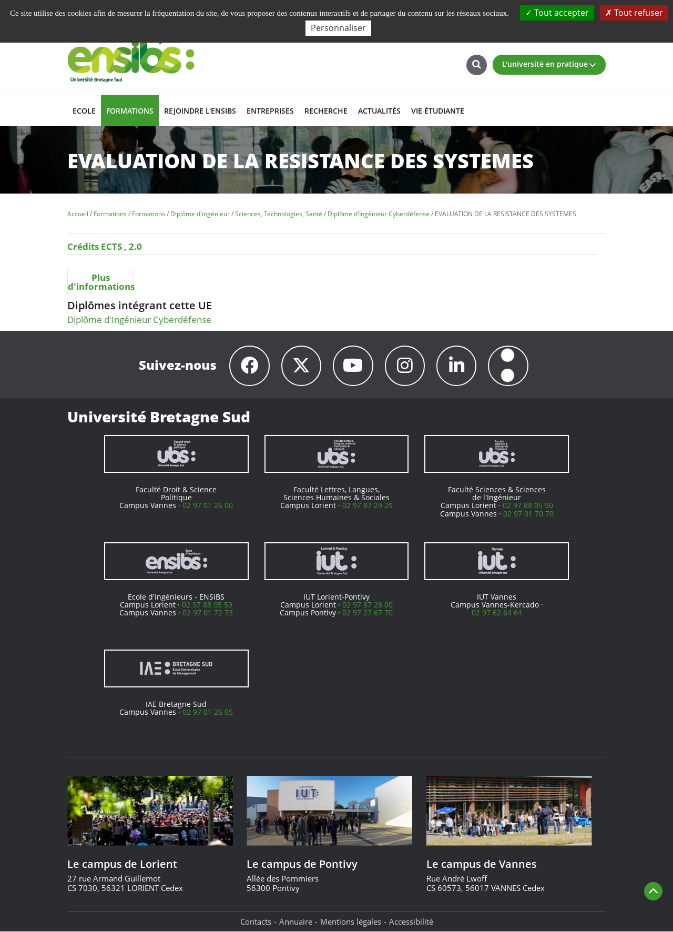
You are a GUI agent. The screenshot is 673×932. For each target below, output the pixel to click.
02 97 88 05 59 (207, 605)
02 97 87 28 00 (367, 605)
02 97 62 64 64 (497, 613)
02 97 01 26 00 (207, 506)
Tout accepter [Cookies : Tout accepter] (557, 12)
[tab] (100, 281)
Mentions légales (350, 921)
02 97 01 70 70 (528, 514)
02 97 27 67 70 (367, 613)
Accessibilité (411, 921)
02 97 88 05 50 (528, 506)
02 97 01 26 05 (207, 712)
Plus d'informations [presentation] (101, 282)
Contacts (255, 921)
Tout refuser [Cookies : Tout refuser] (634, 12)
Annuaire (295, 921)
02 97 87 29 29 (367, 506)
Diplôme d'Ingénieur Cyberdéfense (139, 319)
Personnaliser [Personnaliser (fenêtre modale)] (338, 28)
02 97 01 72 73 (207, 613)
